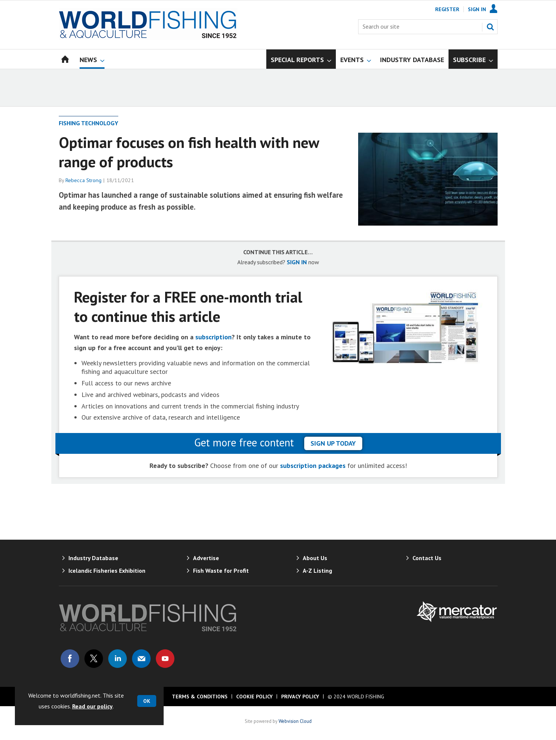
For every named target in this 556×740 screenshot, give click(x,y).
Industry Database (93, 558)
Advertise (206, 558)
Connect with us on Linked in (117, 658)
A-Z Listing (317, 570)
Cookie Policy (254, 696)
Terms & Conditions (200, 696)
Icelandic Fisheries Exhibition (106, 570)
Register (447, 9)
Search (490, 27)
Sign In (477, 9)
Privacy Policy (300, 696)
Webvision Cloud (295, 721)
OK (146, 701)
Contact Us (426, 558)
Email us (141, 658)
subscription (213, 337)
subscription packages (313, 465)
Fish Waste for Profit (221, 570)
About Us (315, 558)
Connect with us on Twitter (93, 658)
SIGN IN (297, 262)
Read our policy (92, 706)
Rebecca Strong (83, 180)
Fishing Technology (88, 123)
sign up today (333, 443)
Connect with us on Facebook (70, 658)
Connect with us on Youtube (165, 658)
